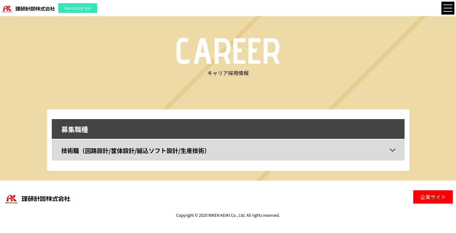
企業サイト (433, 197)
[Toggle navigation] (447, 8)
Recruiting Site (77, 8)
